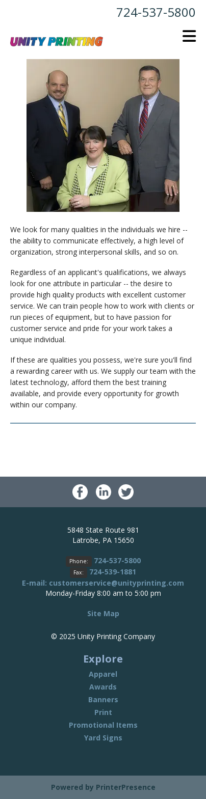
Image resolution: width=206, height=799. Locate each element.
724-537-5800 (156, 12)
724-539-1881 (112, 571)
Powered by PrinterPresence (103, 787)
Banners (103, 699)
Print (103, 712)
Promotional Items (103, 725)
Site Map (103, 613)
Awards (103, 687)
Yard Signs (103, 737)
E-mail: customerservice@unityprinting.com (103, 583)
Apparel (103, 674)
